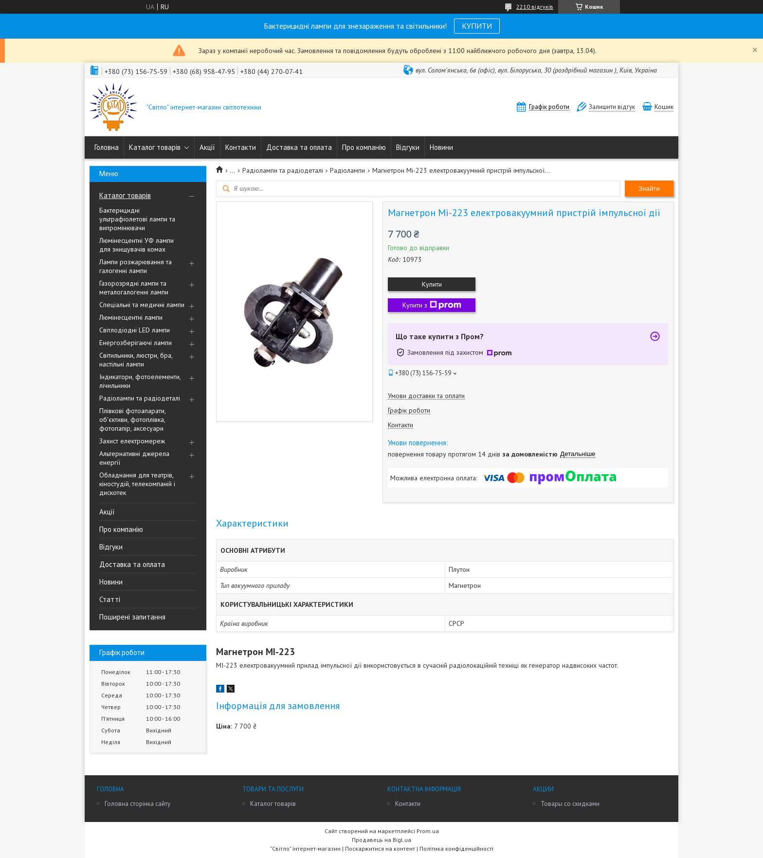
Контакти (240, 147)
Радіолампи (347, 170)
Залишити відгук (612, 107)
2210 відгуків (534, 6)
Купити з (431, 305)
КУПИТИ (477, 26)
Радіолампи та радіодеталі (139, 398)
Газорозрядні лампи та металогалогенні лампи (133, 287)
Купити (432, 284)
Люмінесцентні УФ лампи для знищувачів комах (136, 245)
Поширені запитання (132, 616)
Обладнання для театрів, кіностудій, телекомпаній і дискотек (137, 484)
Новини (441, 147)
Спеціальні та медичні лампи (141, 304)
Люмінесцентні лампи (131, 317)
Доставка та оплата (299, 147)
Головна (106, 147)
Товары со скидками (570, 804)
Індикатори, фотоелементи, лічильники (140, 381)
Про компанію (364, 147)
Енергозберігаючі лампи (135, 342)
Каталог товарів (155, 147)
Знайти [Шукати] (649, 188)
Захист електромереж (132, 441)
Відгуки (407, 147)
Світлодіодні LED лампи (134, 330)
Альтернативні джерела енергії (134, 458)
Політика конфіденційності (456, 848)
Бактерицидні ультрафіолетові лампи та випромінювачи (137, 219)
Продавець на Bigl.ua (381, 839)
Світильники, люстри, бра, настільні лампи (135, 359)
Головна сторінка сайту (137, 804)
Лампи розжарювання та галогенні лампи (135, 266)
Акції (207, 147)
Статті (109, 599)
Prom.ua (428, 831)
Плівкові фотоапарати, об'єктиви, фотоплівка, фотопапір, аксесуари (132, 419)
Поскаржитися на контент (380, 848)
